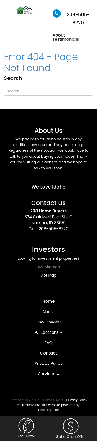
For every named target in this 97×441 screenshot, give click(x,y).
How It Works (48, 322)
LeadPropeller (48, 410)
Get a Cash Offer (71, 428)
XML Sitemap (48, 267)
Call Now (26, 428)
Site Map (48, 275)
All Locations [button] (48, 332)
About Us (48, 130)
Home (48, 301)
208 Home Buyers (48, 211)
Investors (48, 249)
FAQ (48, 343)
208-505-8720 (53, 229)
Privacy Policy (48, 363)
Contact (48, 353)
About (59, 35)
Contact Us (48, 203)
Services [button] (48, 374)
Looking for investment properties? (48, 258)
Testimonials (66, 39)
